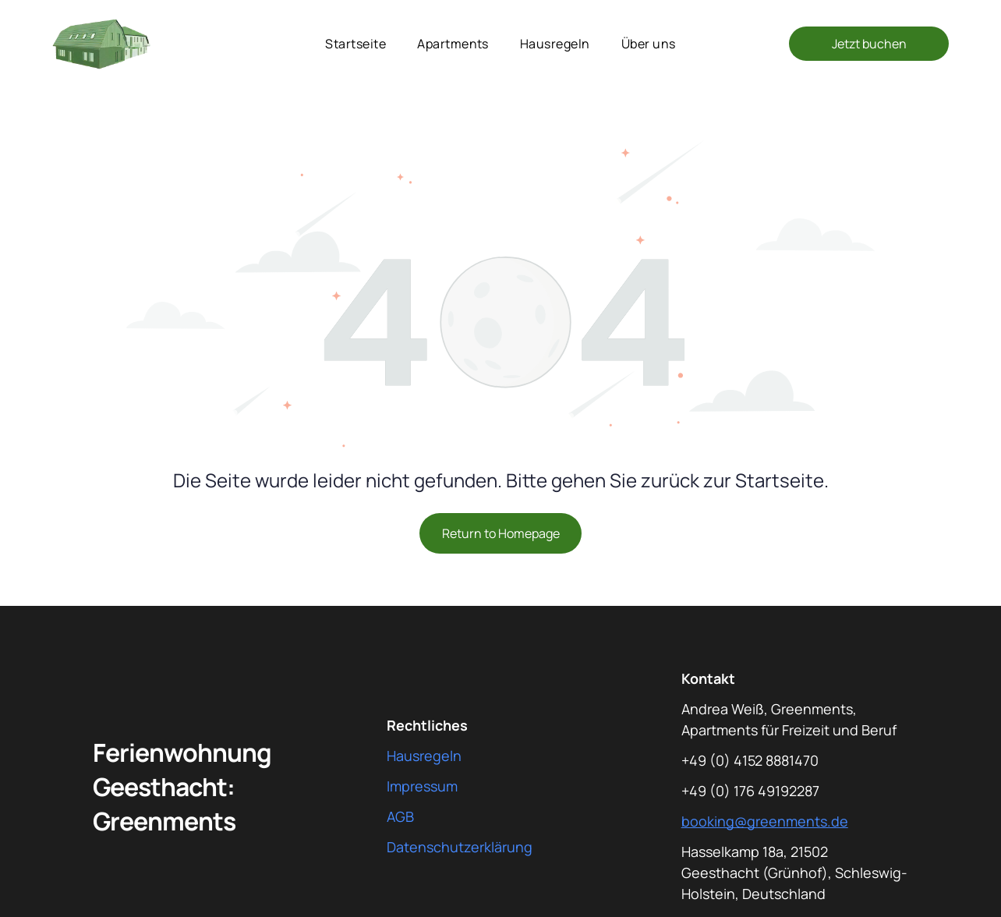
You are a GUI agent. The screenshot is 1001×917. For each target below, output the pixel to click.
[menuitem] (355, 43)
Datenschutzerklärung (459, 846)
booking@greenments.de (764, 821)
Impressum (422, 786)
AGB (400, 816)
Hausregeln (424, 755)
